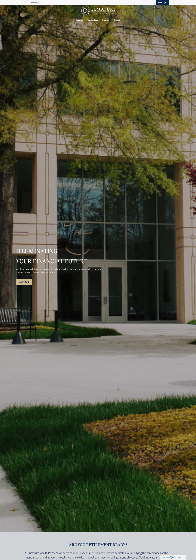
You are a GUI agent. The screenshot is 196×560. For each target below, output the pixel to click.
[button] (79, 20)
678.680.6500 (33, 3)
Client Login (162, 3)
